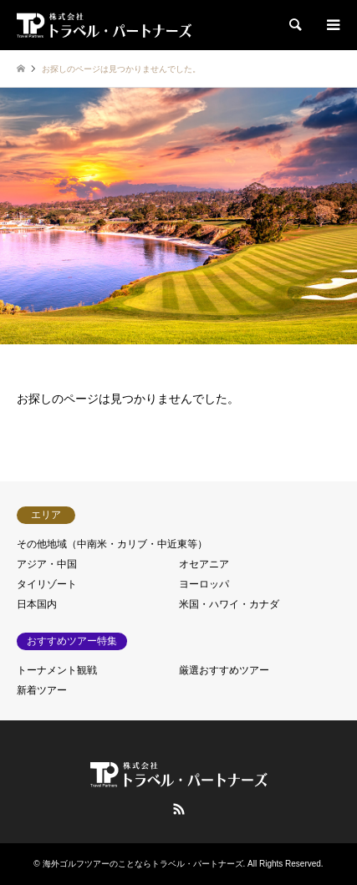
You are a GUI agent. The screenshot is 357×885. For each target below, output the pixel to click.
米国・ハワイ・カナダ (229, 604)
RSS (179, 809)
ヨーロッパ (204, 584)
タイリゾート (47, 584)
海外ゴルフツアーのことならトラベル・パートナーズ (143, 863)
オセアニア (204, 564)
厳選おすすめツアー (224, 670)
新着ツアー (42, 690)
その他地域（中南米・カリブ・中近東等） (112, 544)
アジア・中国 (47, 564)
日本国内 (37, 604)
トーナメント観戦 (57, 670)
